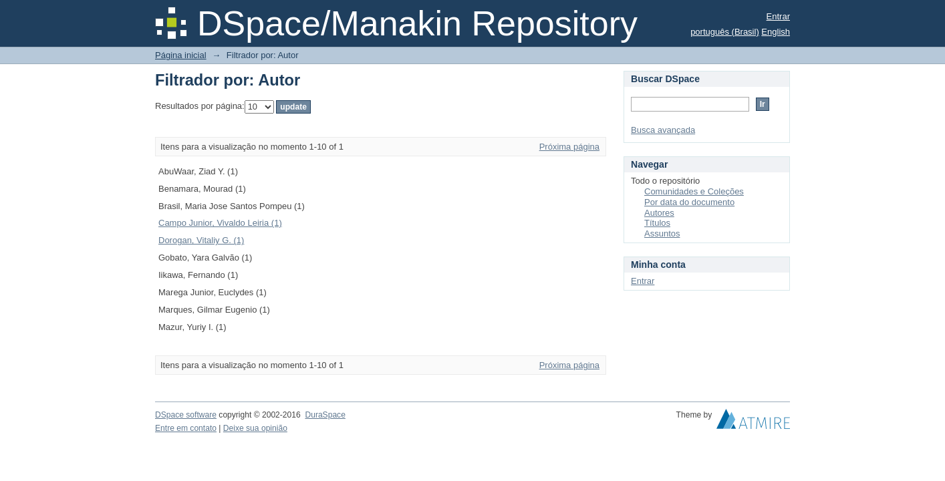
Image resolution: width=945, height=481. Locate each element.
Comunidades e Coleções (694, 191)
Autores (659, 213)
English (775, 32)
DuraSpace (325, 415)
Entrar (778, 16)
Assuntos (662, 233)
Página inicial (181, 55)
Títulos (657, 223)
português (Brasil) (724, 32)
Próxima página (569, 147)
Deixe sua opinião (255, 428)
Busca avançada (663, 130)
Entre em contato (186, 428)
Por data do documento (689, 202)
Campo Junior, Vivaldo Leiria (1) (220, 223)
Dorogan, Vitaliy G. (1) (201, 240)
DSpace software (186, 415)
